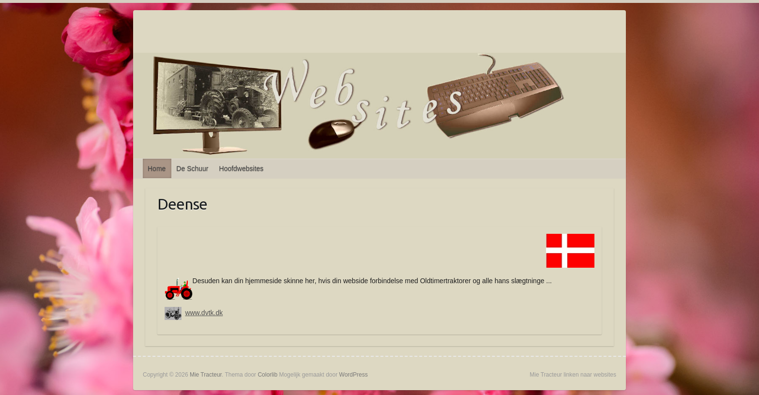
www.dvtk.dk (204, 313)
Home (157, 168)
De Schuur (192, 168)
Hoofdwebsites (241, 168)
